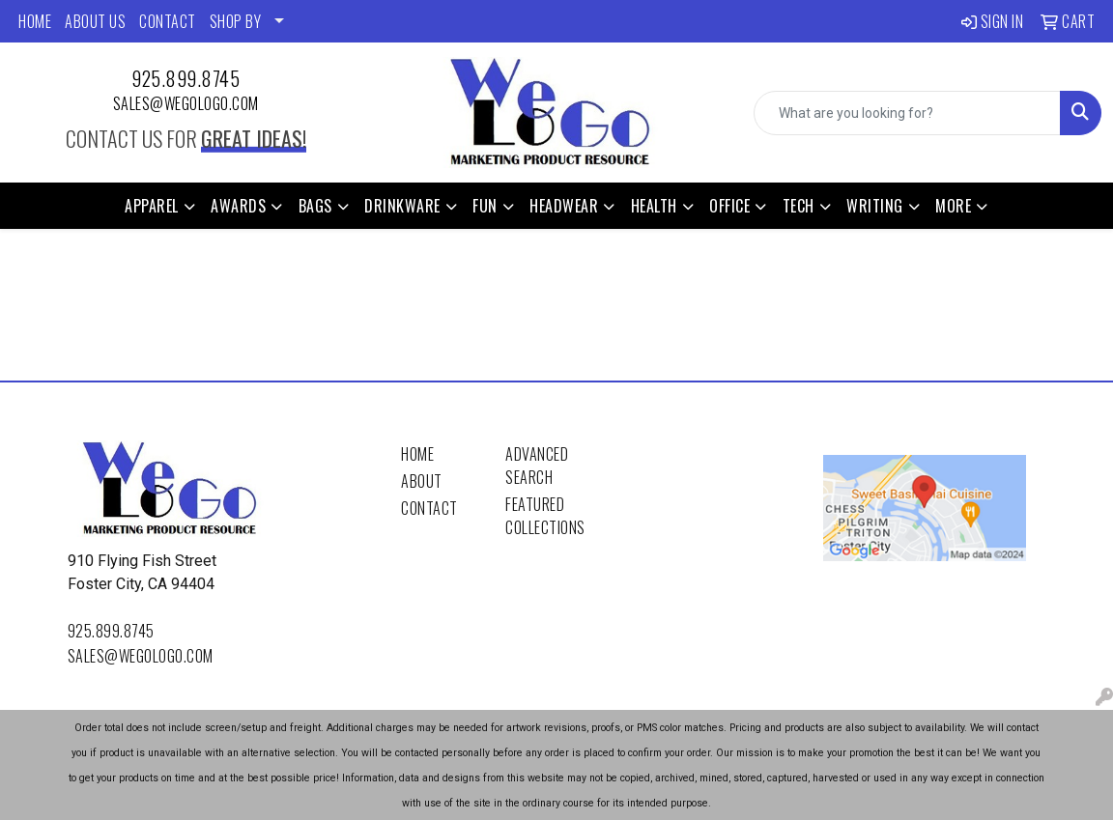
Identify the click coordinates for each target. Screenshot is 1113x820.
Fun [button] (485, 205)
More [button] (953, 205)
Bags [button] (315, 205)
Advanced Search (536, 465)
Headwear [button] (563, 205)
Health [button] (654, 205)
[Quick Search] (907, 113)
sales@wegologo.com (186, 103)
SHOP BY (236, 21)
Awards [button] (238, 205)
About (421, 481)
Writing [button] (874, 205)
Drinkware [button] (402, 205)
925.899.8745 (185, 78)
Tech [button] (798, 205)
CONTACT (167, 21)
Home (417, 454)
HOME (34, 21)
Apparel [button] (152, 205)
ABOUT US (95, 21)
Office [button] (729, 205)
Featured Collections (545, 516)
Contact (429, 508)
